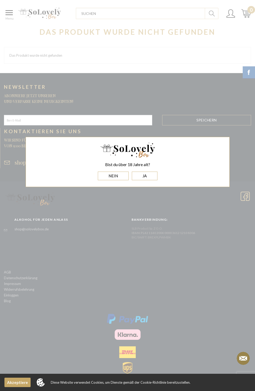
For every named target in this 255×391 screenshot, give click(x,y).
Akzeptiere (17, 382)
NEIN (113, 175)
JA (145, 175)
